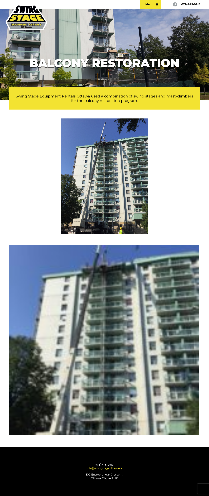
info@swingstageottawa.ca (104, 468)
